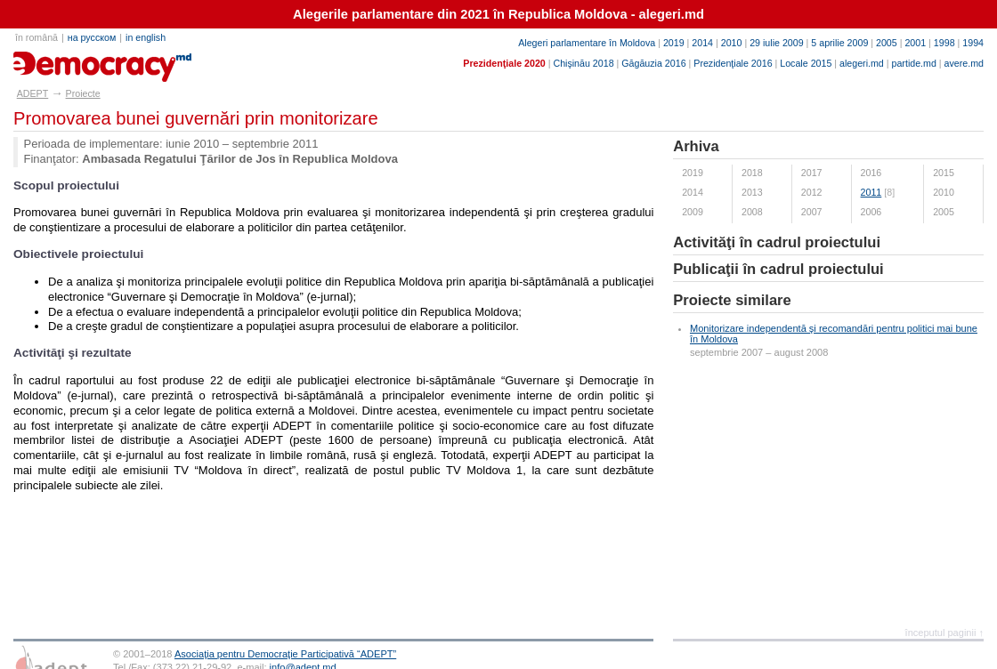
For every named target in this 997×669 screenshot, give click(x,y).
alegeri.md (861, 63)
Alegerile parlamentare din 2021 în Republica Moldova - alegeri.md (498, 14)
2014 (702, 42)
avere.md (964, 63)
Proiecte (83, 93)
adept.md (49, 60)
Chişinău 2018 (583, 63)
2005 (886, 42)
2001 (915, 42)
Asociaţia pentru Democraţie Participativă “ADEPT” (285, 654)
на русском (92, 37)
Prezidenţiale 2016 (732, 63)
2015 (943, 172)
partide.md (914, 63)
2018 (752, 172)
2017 (812, 172)
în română (36, 37)
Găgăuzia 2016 (653, 63)
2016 (871, 172)
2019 (674, 42)
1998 (944, 42)
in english (146, 37)
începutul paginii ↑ (944, 632)
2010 (731, 42)
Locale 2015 (805, 63)
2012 (812, 192)
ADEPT (33, 93)
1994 (973, 42)
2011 (871, 192)
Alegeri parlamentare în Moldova (586, 42)
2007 (812, 211)
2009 (692, 211)
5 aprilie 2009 (839, 42)
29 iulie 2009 (776, 42)
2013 (752, 192)
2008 (752, 211)
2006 (871, 211)
